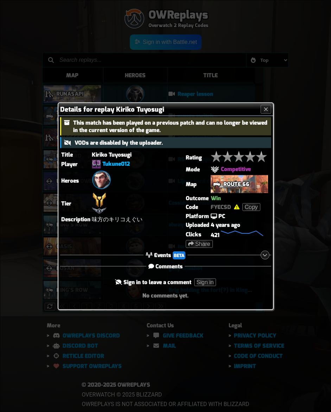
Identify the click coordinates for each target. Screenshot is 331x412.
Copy (251, 207)
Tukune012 (116, 163)
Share (199, 244)
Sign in (205, 282)
